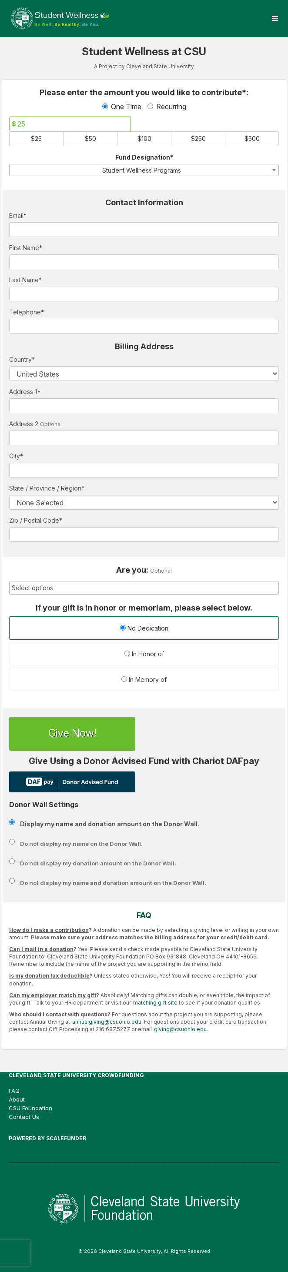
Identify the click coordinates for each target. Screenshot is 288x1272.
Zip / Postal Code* (35, 520)
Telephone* (26, 312)
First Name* (25, 247)
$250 (198, 138)
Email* (18, 215)
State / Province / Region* (46, 488)
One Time (121, 106)
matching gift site (155, 1002)
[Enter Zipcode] (144, 534)
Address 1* (25, 391)
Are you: (132, 570)
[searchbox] (144, 588)
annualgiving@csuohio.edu (106, 1021)
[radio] (144, 629)
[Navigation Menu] (274, 18)
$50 (90, 138)
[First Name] (144, 261)
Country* (22, 359)
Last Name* (25, 280)
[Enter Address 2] (144, 438)
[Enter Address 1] (144, 405)
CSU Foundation (30, 1108)
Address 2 (23, 423)
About (17, 1099)
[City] (144, 470)
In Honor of (144, 654)
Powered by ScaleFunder (47, 1138)
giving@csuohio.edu (180, 1029)
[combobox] (144, 170)
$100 (144, 138)
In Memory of (144, 679)
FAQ (14, 1090)
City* (16, 456)
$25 (36, 138)
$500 (252, 138)
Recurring (166, 106)
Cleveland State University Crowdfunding (76, 1075)
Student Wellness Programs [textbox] (141, 170)
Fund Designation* (144, 157)
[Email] (144, 229)
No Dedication (144, 628)
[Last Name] (144, 294)
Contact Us (24, 1116)
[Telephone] (144, 326)
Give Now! (72, 733)
